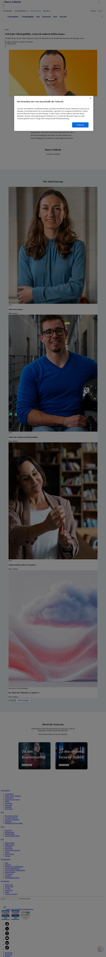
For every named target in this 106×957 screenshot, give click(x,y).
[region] (53, 113)
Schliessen (80, 125)
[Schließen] (90, 98)
